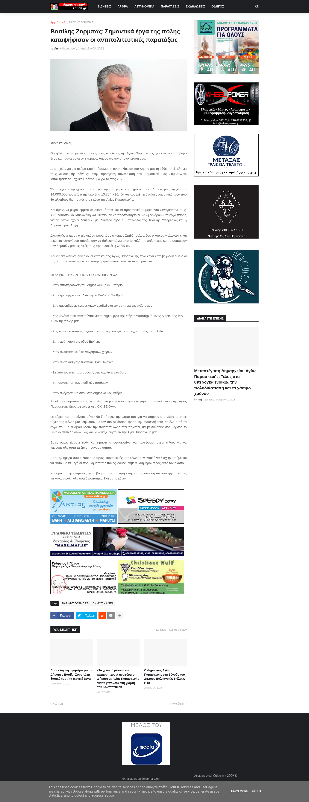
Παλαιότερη (177, 703)
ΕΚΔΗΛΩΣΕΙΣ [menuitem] (195, 6)
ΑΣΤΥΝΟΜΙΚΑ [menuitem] (144, 6)
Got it (256, 791)
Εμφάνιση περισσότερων (171, 629)
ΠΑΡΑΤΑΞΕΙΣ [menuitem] (170, 6)
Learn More (238, 791)
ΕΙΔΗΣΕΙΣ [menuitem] (104, 6)
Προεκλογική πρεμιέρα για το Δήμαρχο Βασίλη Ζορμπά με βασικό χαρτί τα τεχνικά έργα (71, 674)
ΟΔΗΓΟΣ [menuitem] (217, 6)
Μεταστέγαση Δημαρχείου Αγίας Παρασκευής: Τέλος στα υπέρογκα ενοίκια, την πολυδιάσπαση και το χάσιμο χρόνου (225, 382)
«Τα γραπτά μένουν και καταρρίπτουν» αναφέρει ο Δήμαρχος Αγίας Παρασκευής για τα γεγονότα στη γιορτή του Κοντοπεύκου (118, 678)
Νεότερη (58, 703)
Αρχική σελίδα (58, 22)
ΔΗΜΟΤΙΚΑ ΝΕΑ (103, 603)
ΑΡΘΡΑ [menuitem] (122, 6)
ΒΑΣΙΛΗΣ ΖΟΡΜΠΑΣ (81, 22)
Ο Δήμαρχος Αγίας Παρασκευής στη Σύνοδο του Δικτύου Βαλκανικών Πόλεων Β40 (165, 676)
